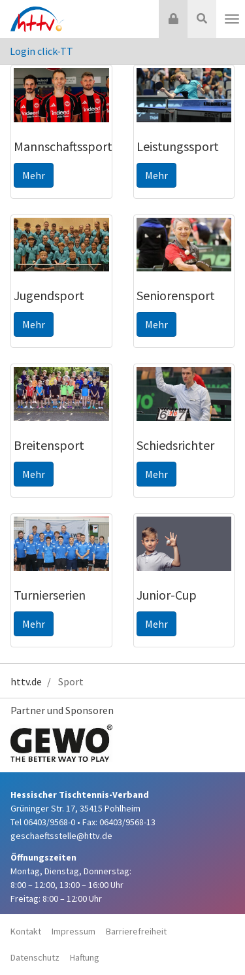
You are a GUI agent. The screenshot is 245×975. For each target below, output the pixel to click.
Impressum (73, 931)
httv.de (26, 681)
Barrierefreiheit (136, 931)
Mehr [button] (33, 175)
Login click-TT (41, 51)
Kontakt (25, 931)
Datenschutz (34, 957)
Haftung (84, 957)
